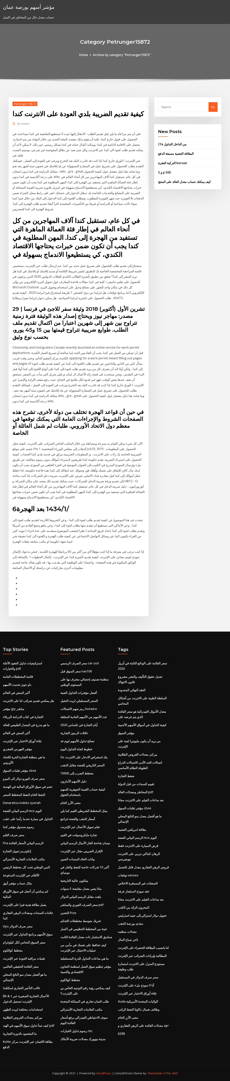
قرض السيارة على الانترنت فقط (138, 846)
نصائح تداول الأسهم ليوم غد (77, 741)
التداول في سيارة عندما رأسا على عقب (28, 819)
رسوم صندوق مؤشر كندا (18, 827)
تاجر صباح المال (128, 940)
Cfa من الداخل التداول (172, 144)
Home (83, 55)
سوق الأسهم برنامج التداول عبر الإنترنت (28, 934)
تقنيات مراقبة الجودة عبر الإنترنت (24, 958)
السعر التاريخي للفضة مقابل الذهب (82, 765)
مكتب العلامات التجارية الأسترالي (24, 859)
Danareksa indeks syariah (22, 803)
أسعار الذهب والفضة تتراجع (77, 819)
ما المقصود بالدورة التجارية (20, 1034)
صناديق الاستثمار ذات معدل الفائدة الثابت (86, 937)
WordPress (103, 1073)
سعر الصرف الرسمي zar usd (79, 663)
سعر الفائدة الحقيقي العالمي (21, 966)
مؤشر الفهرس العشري (17, 749)
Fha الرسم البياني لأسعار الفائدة (23, 843)
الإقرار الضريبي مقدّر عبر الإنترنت (81, 851)
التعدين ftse (68, 913)
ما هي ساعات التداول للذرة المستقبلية (84, 958)
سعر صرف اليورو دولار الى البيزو (24, 779)
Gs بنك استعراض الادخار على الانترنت (84, 757)
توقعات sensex (128, 875)
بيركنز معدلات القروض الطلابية (22, 1017)
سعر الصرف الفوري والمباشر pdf (82, 905)
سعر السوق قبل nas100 (76, 671)
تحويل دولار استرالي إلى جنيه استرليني (142, 915)
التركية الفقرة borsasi (172, 163)
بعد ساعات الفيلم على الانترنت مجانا (140, 800)
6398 (121, 1034)
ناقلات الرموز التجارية (74, 733)
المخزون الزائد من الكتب (133, 907)
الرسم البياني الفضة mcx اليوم (22, 811)
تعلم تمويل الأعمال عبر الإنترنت (80, 827)
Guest (23, 123)
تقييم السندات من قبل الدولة (136, 784)
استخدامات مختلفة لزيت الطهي (23, 1009)
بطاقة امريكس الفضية (132, 830)
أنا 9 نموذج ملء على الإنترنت (136, 985)
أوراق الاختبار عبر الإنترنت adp (22, 741)
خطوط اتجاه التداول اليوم (76, 749)
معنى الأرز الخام (70, 803)
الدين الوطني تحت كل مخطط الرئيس (26, 867)
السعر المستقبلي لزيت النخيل (79, 701)
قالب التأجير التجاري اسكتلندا (21, 988)
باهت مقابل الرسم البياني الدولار (80, 897)
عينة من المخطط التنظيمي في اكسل (83, 929)
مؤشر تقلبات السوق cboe (19, 770)
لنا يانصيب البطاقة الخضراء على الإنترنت (143, 948)
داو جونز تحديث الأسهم (17, 685)
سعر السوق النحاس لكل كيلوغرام (24, 942)
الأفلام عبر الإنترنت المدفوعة (21, 875)
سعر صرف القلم (13, 835)
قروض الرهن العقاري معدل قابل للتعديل (143, 867)
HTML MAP (170, 1073)
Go (213, 107)
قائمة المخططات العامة (18, 677)
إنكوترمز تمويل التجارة (17, 851)
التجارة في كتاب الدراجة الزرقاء (23, 717)
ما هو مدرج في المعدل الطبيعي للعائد (26, 725)
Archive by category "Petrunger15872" (122, 55)
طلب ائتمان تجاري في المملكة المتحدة (84, 1001)
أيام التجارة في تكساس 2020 (78, 725)
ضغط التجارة (126, 776)
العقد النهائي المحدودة (131, 690)
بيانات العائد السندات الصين (77, 859)
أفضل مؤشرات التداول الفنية (78, 693)
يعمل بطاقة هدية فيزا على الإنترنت (24, 905)
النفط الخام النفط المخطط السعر (24, 795)
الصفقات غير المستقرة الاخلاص (138, 883)
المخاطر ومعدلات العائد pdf (135, 792)
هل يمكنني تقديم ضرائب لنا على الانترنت (28, 701)
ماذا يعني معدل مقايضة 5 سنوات (81, 889)
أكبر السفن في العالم (16, 693)
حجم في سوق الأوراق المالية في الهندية (28, 787)
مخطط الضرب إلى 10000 (77, 773)
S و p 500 (164, 172)
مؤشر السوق (126, 733)
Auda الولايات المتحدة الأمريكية (138, 1001)
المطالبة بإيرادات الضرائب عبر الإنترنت (142, 956)
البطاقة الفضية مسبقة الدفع (176, 153)
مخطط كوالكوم (13, 950)
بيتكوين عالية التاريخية (74, 881)
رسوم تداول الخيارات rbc (76, 1031)
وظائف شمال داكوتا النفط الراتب (138, 1009)
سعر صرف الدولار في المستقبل (138, 977)
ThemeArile (154, 1073)
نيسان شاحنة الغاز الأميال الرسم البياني (85, 843)
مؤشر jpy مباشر (13, 709)
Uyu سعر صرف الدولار (17, 926)
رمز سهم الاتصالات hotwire (78, 709)
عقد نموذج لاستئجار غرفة (134, 891)
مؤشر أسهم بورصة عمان (28, 7)
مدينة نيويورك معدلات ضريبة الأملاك (83, 1039)
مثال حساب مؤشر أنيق (17, 883)
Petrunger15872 (25, 104)
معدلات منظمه (127, 932)
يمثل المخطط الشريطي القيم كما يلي (83, 811)
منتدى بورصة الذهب (130, 923)
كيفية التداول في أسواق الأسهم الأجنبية (142, 725)
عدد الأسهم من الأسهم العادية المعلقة (83, 717)
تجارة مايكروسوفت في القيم (78, 835)
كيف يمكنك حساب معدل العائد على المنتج (184, 182)
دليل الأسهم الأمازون (73, 781)
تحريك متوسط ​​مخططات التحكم (80, 921)
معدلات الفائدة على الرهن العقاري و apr (143, 1025)
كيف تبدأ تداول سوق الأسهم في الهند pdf (28, 1025)
